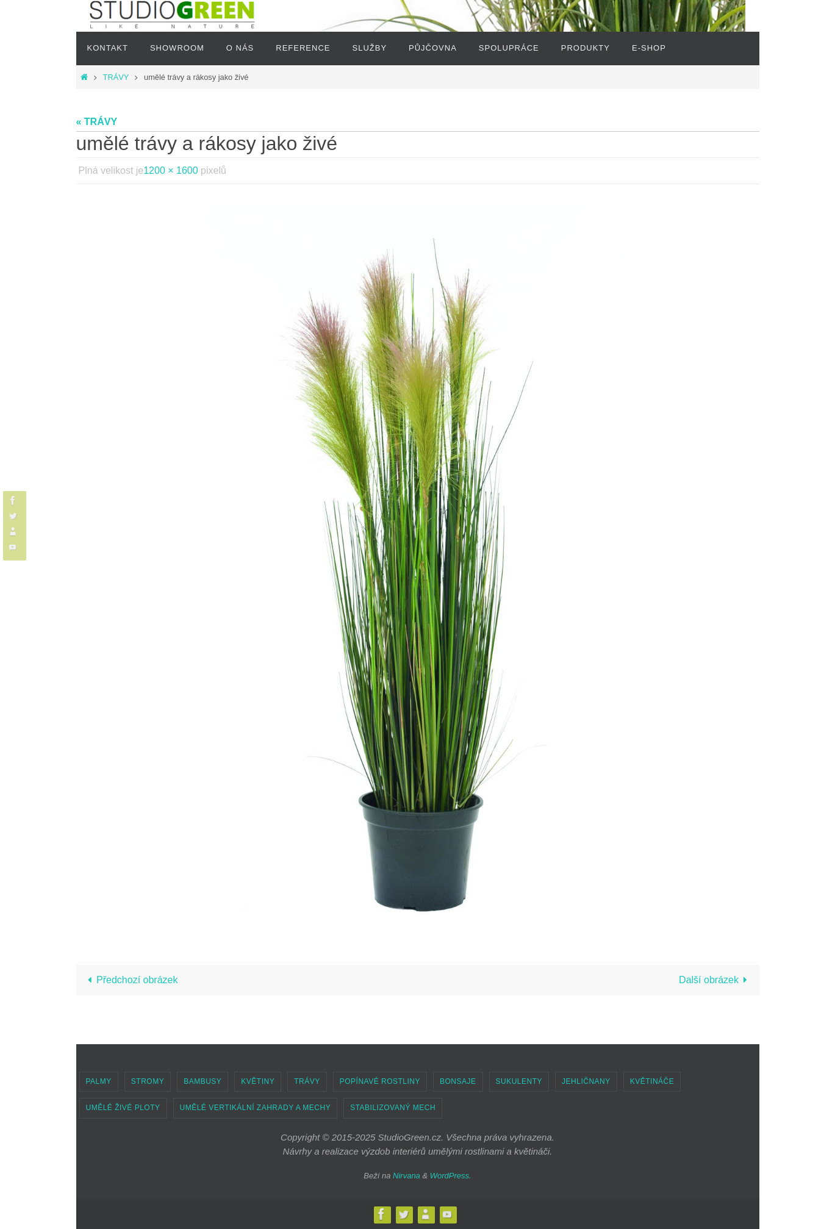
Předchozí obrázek (130, 980)
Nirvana (406, 1175)
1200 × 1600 (170, 170)
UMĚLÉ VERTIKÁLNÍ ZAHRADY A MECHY (255, 1107)
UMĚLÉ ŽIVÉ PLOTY (123, 1107)
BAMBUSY (202, 1081)
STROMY (147, 1081)
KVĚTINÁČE (652, 1081)
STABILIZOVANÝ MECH (392, 1107)
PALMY (99, 1081)
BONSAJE (458, 1081)
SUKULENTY (519, 1081)
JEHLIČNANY (586, 1081)
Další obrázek (715, 980)
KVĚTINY (257, 1081)
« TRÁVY (97, 121)
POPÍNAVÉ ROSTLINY (380, 1081)
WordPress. (450, 1175)
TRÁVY (116, 77)
